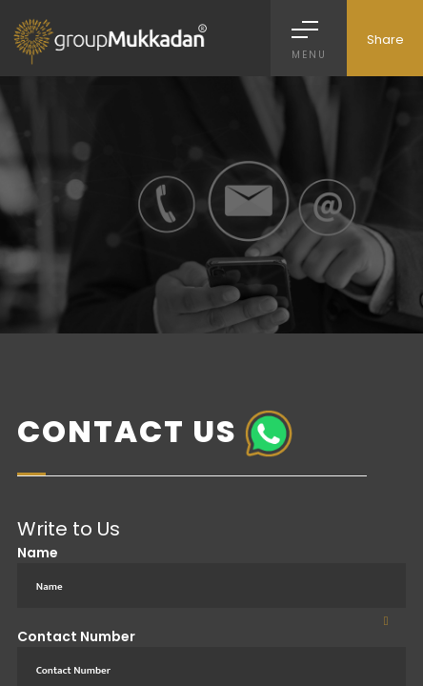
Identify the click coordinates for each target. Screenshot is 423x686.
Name (37, 552)
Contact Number (76, 636)
